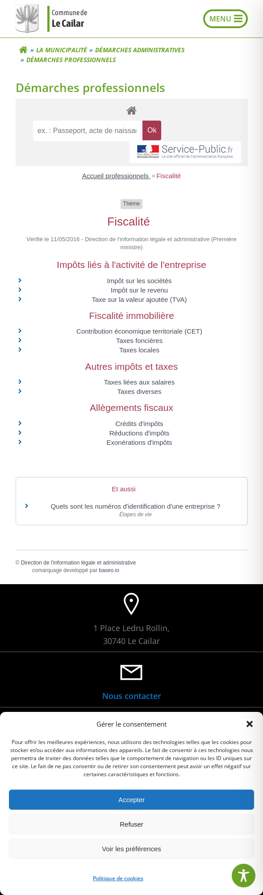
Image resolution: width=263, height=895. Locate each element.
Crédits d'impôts (139, 423)
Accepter (131, 799)
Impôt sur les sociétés (139, 280)
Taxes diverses (139, 391)
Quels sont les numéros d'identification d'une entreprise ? (135, 506)
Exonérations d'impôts (139, 442)
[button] (249, 723)
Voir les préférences (131, 849)
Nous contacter (131, 695)
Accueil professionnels (116, 176)
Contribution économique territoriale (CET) (139, 331)
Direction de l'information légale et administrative (78, 563)
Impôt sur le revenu (139, 290)
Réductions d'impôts (139, 433)
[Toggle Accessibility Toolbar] (243, 875)
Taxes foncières (139, 340)
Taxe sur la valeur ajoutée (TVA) (139, 299)
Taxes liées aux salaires (139, 382)
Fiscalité (168, 176)
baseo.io (109, 570)
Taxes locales (139, 350)
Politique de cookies (118, 878)
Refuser (131, 824)
